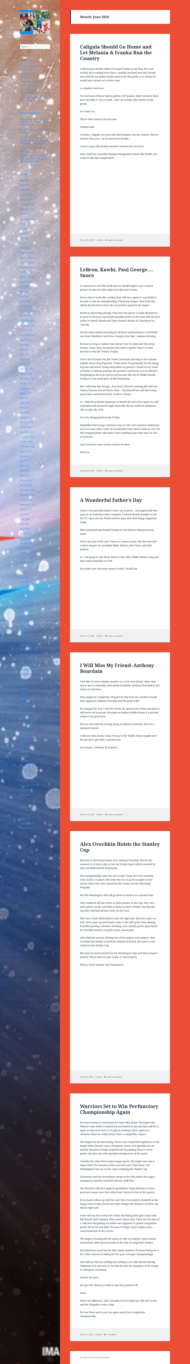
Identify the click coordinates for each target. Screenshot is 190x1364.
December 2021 (27, 431)
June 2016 (24, 751)
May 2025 (24, 238)
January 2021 (26, 485)
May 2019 (24, 582)
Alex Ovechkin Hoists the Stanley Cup (120, 847)
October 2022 (26, 383)
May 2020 (24, 523)
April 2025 (25, 243)
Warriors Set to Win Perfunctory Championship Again (119, 1109)
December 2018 (27, 606)
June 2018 (24, 635)
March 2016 (25, 765)
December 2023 (27, 320)
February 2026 (26, 194)
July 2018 (24, 630)
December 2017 (27, 664)
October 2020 (26, 499)
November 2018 (27, 611)
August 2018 (25, 625)
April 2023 (25, 359)
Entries (25, 818)
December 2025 (27, 204)
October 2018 (26, 615)
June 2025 (24, 233)
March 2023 (25, 364)
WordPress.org (27, 828)
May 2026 (24, 180)
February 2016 (26, 770)
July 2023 (24, 344)
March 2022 (25, 417)
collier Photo (26, 148)
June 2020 (24, 519)
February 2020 (26, 538)
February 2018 (26, 654)
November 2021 (27, 436)
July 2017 (24, 688)
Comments (27, 823)
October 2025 (26, 214)
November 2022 (27, 378)
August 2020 (25, 509)
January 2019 (26, 601)
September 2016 (27, 736)
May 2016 (24, 756)
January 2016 (26, 775)
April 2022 (25, 412)
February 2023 (26, 369)
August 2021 (25, 451)
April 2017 (25, 703)
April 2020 (25, 528)
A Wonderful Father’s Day (111, 500)
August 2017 (25, 683)
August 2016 (25, 741)
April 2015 (25, 795)
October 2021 (26, 441)
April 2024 (25, 301)
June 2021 (24, 461)
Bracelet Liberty (27, 129)
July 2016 (24, 746)
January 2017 (26, 717)
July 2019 (24, 572)
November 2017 (27, 669)
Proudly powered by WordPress (95, 1357)
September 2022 (27, 388)
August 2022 (25, 393)
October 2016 (26, 732)
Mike (100, 240)
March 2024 (25, 306)
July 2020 (24, 514)
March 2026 (25, 189)
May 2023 (24, 354)
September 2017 (27, 678)
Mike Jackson (26, 119)
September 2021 (27, 446)
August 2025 (25, 223)
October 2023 (26, 330)
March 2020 (25, 533)
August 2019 (25, 567)
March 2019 (25, 591)
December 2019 (27, 548)
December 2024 (27, 262)
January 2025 (26, 257)
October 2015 (26, 790)
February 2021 (26, 480)
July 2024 (24, 286)
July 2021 (24, 456)
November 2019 (27, 552)
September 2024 (27, 277)
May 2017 (24, 698)
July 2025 (24, 228)
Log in (23, 813)
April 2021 (25, 470)
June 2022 (24, 402)
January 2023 (26, 373)
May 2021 (24, 465)
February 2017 (26, 712)
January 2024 (26, 315)
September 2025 (27, 218)
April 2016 (25, 761)
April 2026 (25, 185)
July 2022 (24, 398)
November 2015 (27, 785)
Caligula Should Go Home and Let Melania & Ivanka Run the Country (116, 52)
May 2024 (24, 296)
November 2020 (27, 494)
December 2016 (27, 722)
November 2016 (27, 727)
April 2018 (25, 644)
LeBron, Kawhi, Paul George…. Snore (116, 272)
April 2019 (25, 586)
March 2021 (25, 475)
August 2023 (25, 339)
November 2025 (27, 209)
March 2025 (25, 248)
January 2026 (26, 199)
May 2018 (24, 640)
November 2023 (27, 325)
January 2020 (26, 543)
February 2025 (26, 252)
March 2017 (25, 707)
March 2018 (25, 649)
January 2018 (26, 659)
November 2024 (27, 267)
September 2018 (27, 620)
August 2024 (25, 281)
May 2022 (24, 407)
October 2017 (26, 674)
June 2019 (24, 577)
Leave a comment (115, 240)
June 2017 (24, 693)
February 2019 (26, 596)
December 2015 (27, 780)
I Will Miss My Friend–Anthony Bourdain (117, 668)
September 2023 (27, 335)
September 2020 (27, 504)
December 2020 (27, 490)
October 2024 (26, 272)
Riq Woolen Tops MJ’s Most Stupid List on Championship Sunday (33, 158)
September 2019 (27, 562)
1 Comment (111, 1334)
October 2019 (26, 557)
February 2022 (26, 422)
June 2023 (24, 349)
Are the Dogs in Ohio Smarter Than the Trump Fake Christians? (35, 122)
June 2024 (24, 291)
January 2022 (26, 427)
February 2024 (26, 310)
